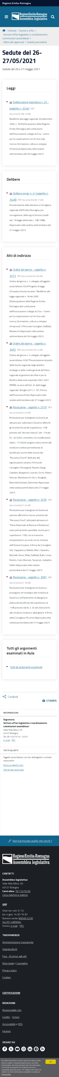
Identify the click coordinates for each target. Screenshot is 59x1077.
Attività (12, 30)
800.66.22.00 (26, 918)
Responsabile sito (11, 1010)
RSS (20, 1024)
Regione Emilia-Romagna (16, 3)
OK (51, 1062)
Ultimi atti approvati (13, 42)
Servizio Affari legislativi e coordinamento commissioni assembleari (25, 36)
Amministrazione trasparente (18, 942)
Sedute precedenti (37, 42)
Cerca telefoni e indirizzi (15, 895)
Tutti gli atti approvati (13, 769)
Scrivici (15, 1017)
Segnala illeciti (9, 949)
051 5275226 (23, 891)
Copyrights (22, 963)
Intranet (6, 1031)
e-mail (6, 740)
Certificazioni (11, 993)
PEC (13, 740)
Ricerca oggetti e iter (13, 765)
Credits (6, 1017)
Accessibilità (8, 1024)
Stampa (51, 701)
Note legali (8, 963)
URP (4, 904)
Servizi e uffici (26, 30)
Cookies (6, 977)
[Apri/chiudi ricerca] (53, 17)
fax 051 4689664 (11, 922)
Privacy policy (6, 1074)
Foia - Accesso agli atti (14, 956)
